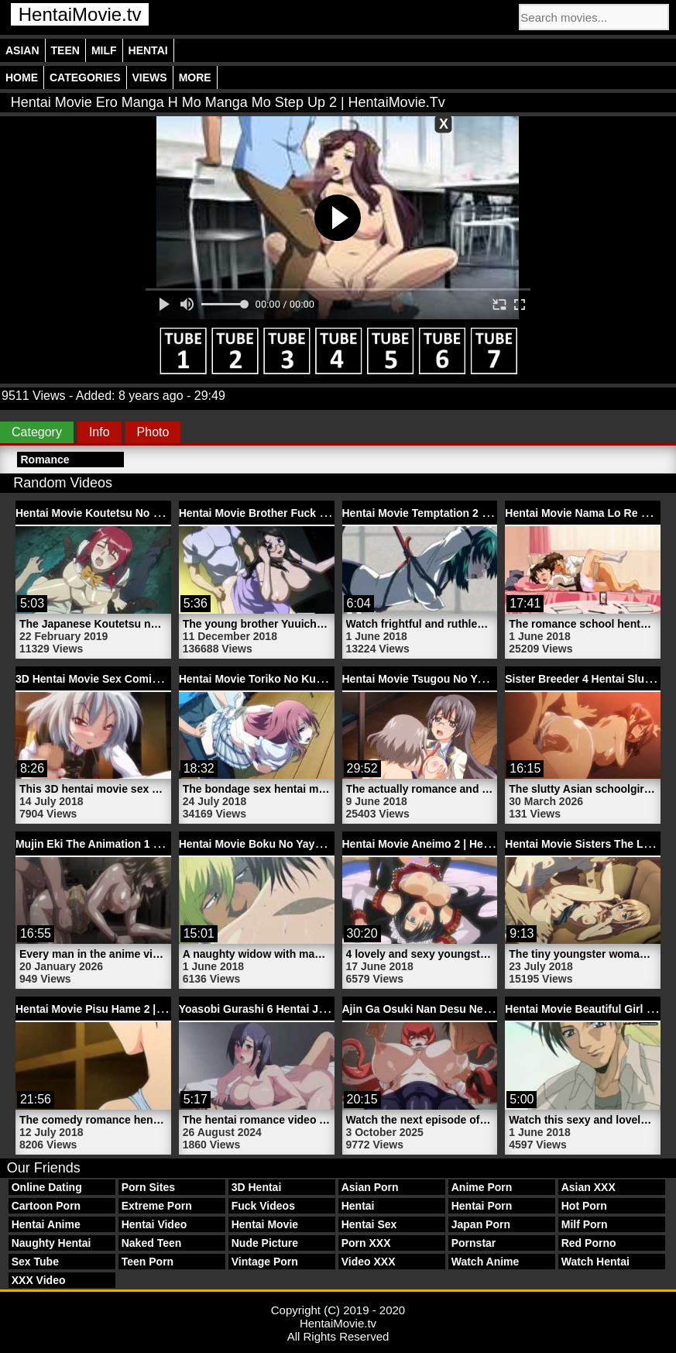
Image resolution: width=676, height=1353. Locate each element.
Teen (65, 50)
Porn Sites (148, 1187)
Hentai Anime (46, 1224)
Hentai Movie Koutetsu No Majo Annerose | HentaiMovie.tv (165, 513)
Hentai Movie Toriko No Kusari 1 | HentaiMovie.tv (304, 679)
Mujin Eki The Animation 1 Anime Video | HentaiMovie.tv (159, 844)
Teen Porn (147, 1261)
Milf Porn (584, 1224)
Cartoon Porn (46, 1206)
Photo (153, 432)
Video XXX (368, 1261)
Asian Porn (370, 1187)
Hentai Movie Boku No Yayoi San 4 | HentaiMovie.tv (310, 844)
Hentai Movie (265, 1224)
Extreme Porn (157, 1206)
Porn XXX (366, 1243)
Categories (85, 77)
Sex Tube (35, 1261)
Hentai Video (154, 1224)
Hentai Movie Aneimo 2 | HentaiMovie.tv (444, 844)
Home (21, 77)
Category (37, 432)
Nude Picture (265, 1243)
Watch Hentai (595, 1261)
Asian (22, 50)
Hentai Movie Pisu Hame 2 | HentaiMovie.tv (125, 1009)
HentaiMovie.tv (80, 14)
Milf (104, 50)
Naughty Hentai (51, 1243)
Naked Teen (152, 1243)
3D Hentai (257, 1187)
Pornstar (473, 1243)
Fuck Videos (263, 1206)
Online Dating (47, 1187)
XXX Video (39, 1280)
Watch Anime (485, 1261)
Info (99, 432)
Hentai (148, 50)
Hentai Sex (369, 1224)
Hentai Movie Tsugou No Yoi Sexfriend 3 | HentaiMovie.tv (488, 679)
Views (149, 77)
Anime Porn (482, 1187)
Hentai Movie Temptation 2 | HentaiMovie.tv (453, 513)
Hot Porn (584, 1206)
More (195, 77)
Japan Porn (480, 1224)
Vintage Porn (265, 1261)
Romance (44, 459)
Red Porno (588, 1243)
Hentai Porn (482, 1206)
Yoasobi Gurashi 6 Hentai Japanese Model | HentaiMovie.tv (330, 1009)
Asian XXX (588, 1187)
